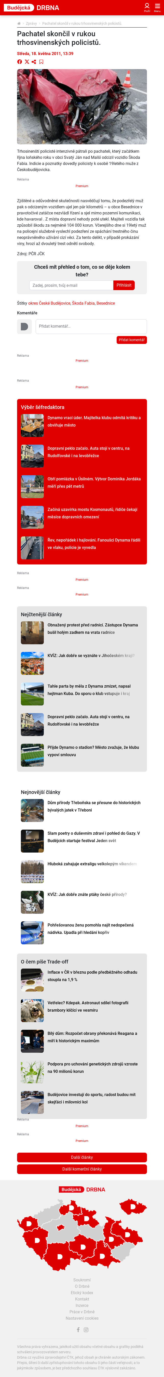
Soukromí (82, 1280)
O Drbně (82, 1286)
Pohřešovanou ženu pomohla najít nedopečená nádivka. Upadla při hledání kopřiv (91, 929)
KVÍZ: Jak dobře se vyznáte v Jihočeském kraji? (91, 655)
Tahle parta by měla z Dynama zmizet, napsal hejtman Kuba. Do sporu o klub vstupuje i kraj (89, 690)
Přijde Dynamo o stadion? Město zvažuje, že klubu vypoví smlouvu (93, 751)
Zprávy (31, 23)
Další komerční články (82, 1169)
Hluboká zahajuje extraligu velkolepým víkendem (92, 863)
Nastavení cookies (82, 1318)
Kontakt (82, 1299)
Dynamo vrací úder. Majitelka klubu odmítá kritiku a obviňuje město (94, 421)
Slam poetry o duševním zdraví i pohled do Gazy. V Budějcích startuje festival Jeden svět (94, 837)
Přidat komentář (132, 340)
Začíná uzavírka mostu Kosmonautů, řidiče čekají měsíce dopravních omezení (92, 513)
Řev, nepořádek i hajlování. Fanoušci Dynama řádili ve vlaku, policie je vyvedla (94, 544)
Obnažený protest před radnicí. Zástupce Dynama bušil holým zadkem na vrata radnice (93, 629)
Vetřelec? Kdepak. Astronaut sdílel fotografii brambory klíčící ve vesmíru (88, 1006)
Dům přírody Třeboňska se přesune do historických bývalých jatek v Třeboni (94, 806)
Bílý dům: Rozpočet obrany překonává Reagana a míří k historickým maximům (92, 1037)
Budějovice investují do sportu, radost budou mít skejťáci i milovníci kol (91, 1098)
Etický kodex (82, 1292)
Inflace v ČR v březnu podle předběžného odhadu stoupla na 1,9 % (92, 976)
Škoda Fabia (83, 303)
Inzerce (82, 1305)
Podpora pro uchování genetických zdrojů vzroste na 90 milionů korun (93, 1068)
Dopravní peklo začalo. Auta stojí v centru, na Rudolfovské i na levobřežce (89, 452)
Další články (82, 1157)
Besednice (106, 303)
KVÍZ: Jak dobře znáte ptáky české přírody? (87, 894)
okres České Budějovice (49, 303)
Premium (82, 186)
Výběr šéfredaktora (42, 407)
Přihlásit (124, 285)
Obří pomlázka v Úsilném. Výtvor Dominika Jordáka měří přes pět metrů (94, 483)
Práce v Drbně (82, 1311)
